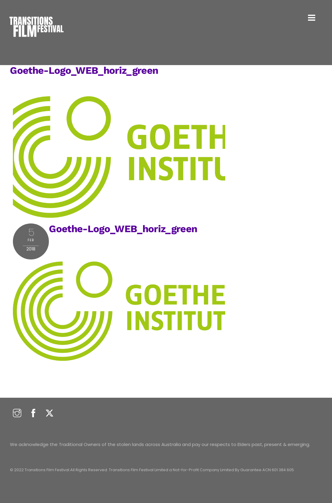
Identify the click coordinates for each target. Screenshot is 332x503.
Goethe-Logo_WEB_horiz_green (84, 70)
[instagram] (17, 413)
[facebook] (33, 413)
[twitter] (49, 413)
